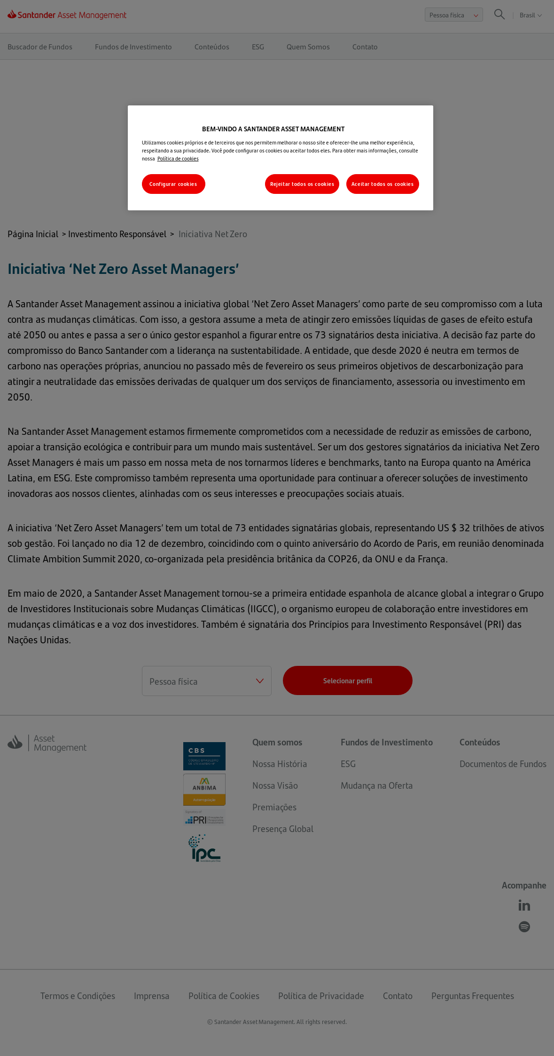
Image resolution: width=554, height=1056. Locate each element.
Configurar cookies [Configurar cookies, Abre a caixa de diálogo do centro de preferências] (173, 184)
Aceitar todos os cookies (382, 184)
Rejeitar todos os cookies (302, 184)
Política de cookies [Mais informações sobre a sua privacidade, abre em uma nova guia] (178, 158)
